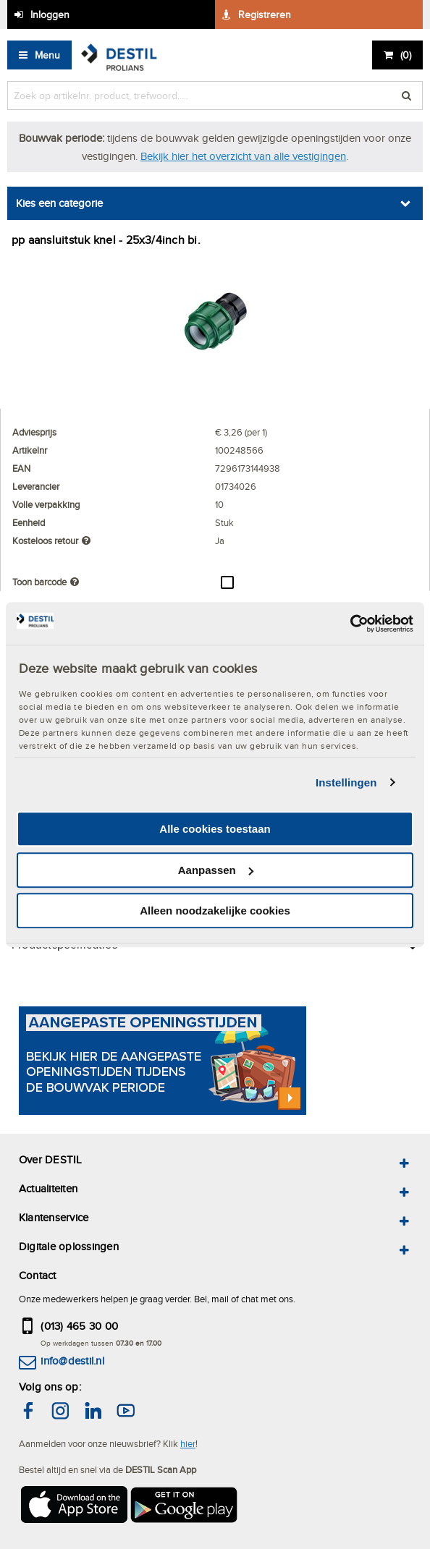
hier (187, 1443)
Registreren (264, 14)
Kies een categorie (59, 203)
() (405, 55)
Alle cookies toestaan (214, 829)
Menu (47, 55)
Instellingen (346, 782)
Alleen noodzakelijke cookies (215, 910)
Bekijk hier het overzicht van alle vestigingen (243, 156)
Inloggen (49, 14)
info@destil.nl (72, 1360)
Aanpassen (215, 870)
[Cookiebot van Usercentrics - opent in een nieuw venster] (350, 623)
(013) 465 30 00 (79, 1325)
